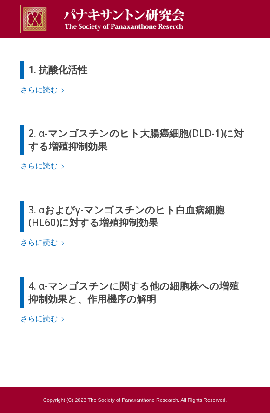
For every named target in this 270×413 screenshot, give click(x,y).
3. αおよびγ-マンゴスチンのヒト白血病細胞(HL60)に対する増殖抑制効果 (126, 216)
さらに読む (42, 90)
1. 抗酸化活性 (57, 69)
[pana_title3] (112, 19)
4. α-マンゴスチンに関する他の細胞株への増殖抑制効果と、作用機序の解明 (133, 292)
